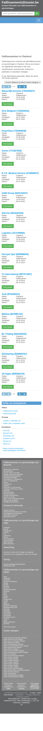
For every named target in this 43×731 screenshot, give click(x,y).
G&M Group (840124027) (15, 193)
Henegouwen (8, 531)
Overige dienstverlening (11, 495)
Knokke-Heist (8, 599)
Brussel (6, 529)
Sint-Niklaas (7, 615)
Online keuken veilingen (11, 657)
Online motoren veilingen (11, 664)
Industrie (6, 486)
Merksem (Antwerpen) (10, 606)
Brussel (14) (7, 433)
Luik (5, 534)
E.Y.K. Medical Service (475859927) (20, 173)
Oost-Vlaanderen (9, 539)
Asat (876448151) (11, 294)
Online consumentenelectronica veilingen (16, 646)
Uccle (5, 620)
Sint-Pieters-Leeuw (9, 617)
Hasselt (6, 596)
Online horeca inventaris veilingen (14, 651)
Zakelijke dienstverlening (11, 502)
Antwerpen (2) (8, 436)
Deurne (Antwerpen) (10, 589)
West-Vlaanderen (9, 544)
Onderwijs (7, 490)
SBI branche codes (9, 566)
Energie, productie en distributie (13, 474)
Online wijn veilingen (10, 673)
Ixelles (5, 598)
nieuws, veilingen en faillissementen (34, 685)
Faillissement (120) (10, 411)
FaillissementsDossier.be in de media (15, 512)
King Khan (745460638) (14, 130)
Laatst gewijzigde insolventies (14, 450)
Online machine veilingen (11, 660)
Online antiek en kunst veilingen (13, 639)
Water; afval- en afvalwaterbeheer (14, 498)
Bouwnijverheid (8, 471)
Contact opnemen (9, 510)
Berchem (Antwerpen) (10, 581)
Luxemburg (7, 535)
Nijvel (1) (6, 444)
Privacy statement (33, 695)
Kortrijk (6, 601)
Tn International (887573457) (17, 274)
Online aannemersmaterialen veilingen (15, 638)
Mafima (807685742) (12, 314)
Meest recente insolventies (13, 448)
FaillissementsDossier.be (20, 2)
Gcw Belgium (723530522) (15, 111)
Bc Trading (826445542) (14, 334)
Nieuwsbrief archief (9, 516)
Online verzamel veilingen (11, 672)
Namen (6, 537)
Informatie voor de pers (11, 515)
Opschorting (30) (9, 413)
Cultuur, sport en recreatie (11, 473)
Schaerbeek (7, 614)
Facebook (21, 688)
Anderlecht (7, 578)
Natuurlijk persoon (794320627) (18, 91)
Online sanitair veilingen (11, 665)
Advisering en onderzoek (11, 469)
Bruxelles (6, 586)
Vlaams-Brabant (8, 540)
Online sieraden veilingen (11, 667)
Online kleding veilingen (11, 659)
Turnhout (6, 619)
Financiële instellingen (10, 477)
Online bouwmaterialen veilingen (13, 644)
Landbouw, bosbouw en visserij (13, 489)
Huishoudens (8, 484)
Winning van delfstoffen (11, 500)
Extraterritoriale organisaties (12, 476)
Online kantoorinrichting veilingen (14, 655)
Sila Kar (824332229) (12, 213)
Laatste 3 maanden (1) (11, 421)
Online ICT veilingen (10, 654)
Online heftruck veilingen (11, 649)
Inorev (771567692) (12, 150)
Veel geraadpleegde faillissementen (14, 564)
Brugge (6, 583)
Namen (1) (7, 441)
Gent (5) (6, 430)
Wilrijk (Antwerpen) (9, 622)
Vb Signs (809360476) (13, 373)
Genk (5, 593)
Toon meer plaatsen (10, 627)
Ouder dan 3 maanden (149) (14, 423)
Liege (5, 602)
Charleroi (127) (9, 438)
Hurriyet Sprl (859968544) (15, 254)
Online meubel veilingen (11, 662)
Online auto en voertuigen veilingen (14, 641)
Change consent (22, 697)
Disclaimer (19, 695)
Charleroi (6, 588)
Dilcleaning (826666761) (14, 354)
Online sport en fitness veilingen (13, 668)
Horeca (6, 482)
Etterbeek (6, 591)
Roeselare (7, 610)
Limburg (6, 532)
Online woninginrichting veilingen (14, 676)
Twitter (8, 688)
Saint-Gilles (7, 612)
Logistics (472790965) (13, 233)
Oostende (7, 609)
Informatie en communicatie (12, 487)
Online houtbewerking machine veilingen (16, 652)
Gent (5, 594)
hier (23, 552)
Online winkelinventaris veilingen (13, 675)
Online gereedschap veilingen (13, 647)
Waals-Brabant (8, 542)
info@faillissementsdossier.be (15, 693)
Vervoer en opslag (9, 497)
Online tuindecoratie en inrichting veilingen (16, 670)
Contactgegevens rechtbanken (13, 513)
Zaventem (7, 623)
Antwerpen (7, 527)
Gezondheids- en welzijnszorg (13, 479)
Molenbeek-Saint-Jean (10, 607)
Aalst (5, 576)
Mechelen (7, 604)
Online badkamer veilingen (12, 642)
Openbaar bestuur (9, 494)
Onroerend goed (9, 492)
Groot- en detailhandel (10, 481)
